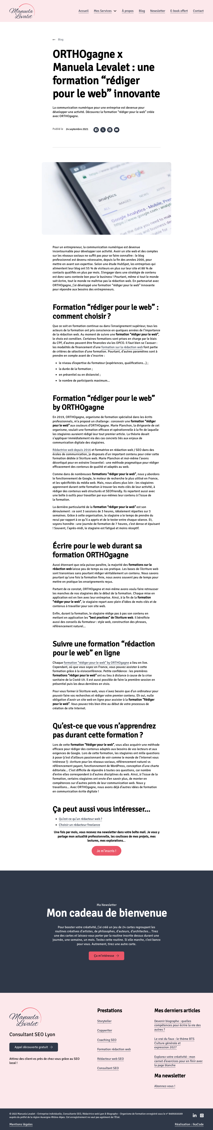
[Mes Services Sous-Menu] (115, 11)
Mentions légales (21, 1124)
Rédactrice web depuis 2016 (72, 450)
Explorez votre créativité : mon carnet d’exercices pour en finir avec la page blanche (178, 1061)
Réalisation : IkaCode (189, 1124)
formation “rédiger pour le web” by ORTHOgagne (96, 663)
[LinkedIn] (110, 130)
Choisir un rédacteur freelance (79, 825)
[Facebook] (96, 130)
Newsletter (157, 11)
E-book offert (179, 11)
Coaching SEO (106, 1040)
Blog (142, 11)
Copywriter (104, 1030)
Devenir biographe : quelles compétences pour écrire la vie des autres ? (177, 1025)
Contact (198, 11)
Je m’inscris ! (106, 851)
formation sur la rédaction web (122, 347)
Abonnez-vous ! (164, 1086)
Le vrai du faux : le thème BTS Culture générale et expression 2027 (174, 1043)
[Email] (116, 130)
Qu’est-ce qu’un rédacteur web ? (80, 819)
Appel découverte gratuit (34, 1047)
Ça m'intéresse (106, 956)
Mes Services (103, 11)
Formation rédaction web (114, 1049)
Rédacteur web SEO (110, 1059)
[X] (103, 130)
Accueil (84, 11)
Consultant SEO (108, 1068)
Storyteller (104, 1021)
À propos (128, 11)
